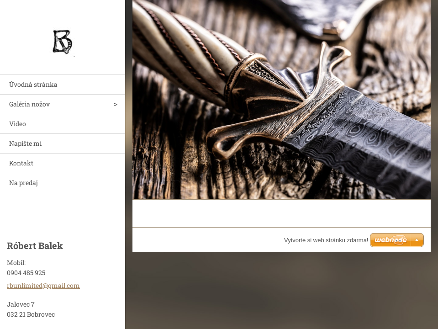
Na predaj (23, 182)
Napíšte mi (25, 143)
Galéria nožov (29, 104)
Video (17, 123)
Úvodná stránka (33, 84)
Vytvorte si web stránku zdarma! (326, 240)
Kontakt (21, 163)
